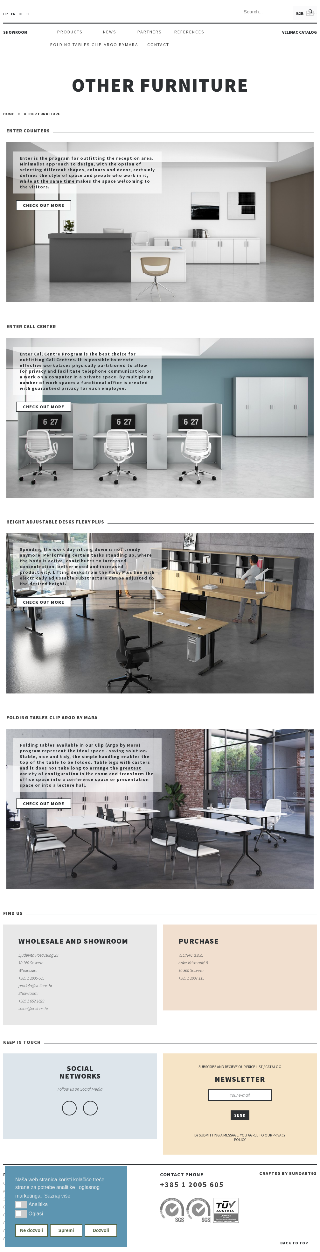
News (109, 32)
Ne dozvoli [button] (31, 1230)
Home (8, 114)
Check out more (43, 205)
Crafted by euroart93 (288, 1173)
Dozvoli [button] (101, 1230)
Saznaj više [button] (57, 1196)
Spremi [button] (66, 1230)
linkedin (90, 1108)
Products (70, 32)
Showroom (15, 32)
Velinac (160, 13)
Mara (131, 44)
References (189, 32)
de (21, 14)
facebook (69, 1108)
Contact (158, 44)
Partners (149, 32)
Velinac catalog (299, 32)
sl (28, 14)
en (13, 14)
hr (5, 14)
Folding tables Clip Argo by (87, 44)
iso (172, 1210)
